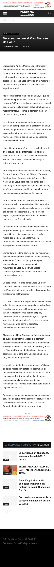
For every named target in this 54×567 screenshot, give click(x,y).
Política (11, 20)
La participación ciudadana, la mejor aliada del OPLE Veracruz (34, 456)
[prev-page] (4, 511)
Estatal (6, 460)
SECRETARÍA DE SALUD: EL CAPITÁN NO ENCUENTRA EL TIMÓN (35, 470)
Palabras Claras (12, 46)
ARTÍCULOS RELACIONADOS (18, 445)
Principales (15, 34)
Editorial (7, 473)
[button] (5, 13)
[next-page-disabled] (9, 511)
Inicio (3, 20)
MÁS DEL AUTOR (41, 445)
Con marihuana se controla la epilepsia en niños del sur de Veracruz (35, 500)
